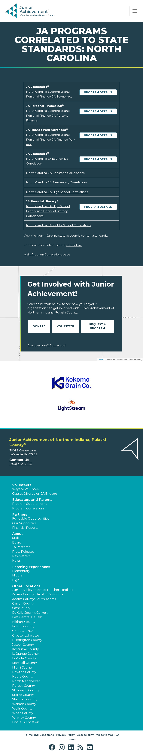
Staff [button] (15, 538)
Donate (39, 326)
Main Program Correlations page (47, 254)
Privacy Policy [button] (65, 734)
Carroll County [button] (23, 603)
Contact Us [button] (19, 460)
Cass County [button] (21, 608)
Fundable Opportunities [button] (30, 518)
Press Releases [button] (23, 551)
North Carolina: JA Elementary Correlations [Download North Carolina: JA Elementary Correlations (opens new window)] (56, 182)
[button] (53, 747)
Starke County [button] (23, 695)
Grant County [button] (22, 631)
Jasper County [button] (23, 644)
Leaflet (101, 359)
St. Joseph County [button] (25, 690)
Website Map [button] (105, 734)
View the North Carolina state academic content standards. (66, 235)
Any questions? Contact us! (46, 345)
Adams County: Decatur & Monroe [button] (37, 594)
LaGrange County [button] (25, 653)
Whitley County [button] (24, 717)
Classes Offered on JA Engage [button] (34, 493)
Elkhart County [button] (23, 622)
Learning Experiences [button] (31, 567)
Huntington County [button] (27, 640)
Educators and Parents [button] (32, 499)
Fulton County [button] (23, 626)
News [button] (16, 560)
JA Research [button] (21, 547)
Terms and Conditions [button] (39, 734)
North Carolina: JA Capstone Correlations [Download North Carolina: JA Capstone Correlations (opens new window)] (55, 173)
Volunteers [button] (21, 485)
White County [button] (22, 713)
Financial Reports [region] (25, 527)
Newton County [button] (24, 672)
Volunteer (65, 326)
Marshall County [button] (24, 663)
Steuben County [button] (24, 699)
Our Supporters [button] (24, 523)
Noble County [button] (22, 676)
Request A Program (97, 326)
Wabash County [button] (24, 704)
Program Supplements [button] (29, 504)
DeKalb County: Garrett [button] (30, 612)
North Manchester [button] (26, 681)
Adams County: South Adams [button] (34, 599)
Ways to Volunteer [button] (26, 489)
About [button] (17, 533)
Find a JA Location (25, 722)
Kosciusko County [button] (25, 649)
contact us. (74, 245)
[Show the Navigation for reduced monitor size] (134, 11)
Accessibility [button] (85, 734)
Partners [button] (19, 514)
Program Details (98, 92)
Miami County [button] (22, 667)
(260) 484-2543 (20, 464)
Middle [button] (17, 575)
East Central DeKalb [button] (27, 617)
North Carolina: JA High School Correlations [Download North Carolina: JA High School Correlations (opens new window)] (57, 192)
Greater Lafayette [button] (25, 635)
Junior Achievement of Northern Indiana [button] (42, 590)
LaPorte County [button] (24, 658)
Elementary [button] (21, 571)
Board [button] (16, 542)
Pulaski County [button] (23, 685)
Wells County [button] (22, 708)
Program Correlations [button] (28, 508)
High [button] (15, 580)
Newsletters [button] (21, 556)
